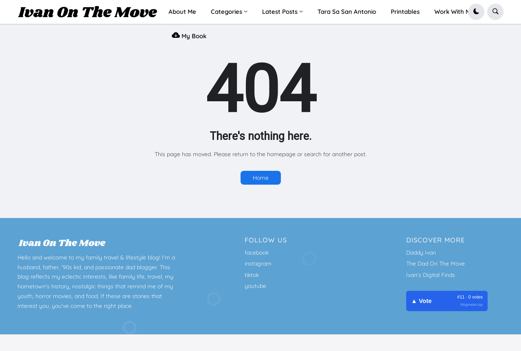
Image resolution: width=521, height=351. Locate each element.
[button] (476, 12)
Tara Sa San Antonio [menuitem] (346, 11)
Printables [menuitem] (405, 11)
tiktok (252, 275)
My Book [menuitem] (189, 35)
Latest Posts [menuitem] (280, 11)
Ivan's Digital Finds (430, 275)
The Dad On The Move (435, 263)
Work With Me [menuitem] (454, 11)
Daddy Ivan (421, 252)
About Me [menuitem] (182, 11)
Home (261, 177)
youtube (255, 286)
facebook (257, 252)
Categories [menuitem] (226, 11)
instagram (258, 263)
